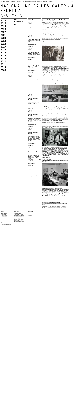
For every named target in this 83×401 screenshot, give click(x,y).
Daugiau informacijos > (32, 30)
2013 (3, 58)
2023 (3, 29)
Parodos (3, 1)
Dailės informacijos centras (29, 1)
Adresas (2, 211)
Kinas (15, 19)
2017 (3, 47)
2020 (3, 38)
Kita (15, 24)
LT (71, 1)
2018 (3, 44)
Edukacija (19, 1)
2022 (3, 32)
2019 (3, 41)
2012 (3, 61)
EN (72, 1)
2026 (3, 20)
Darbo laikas (16, 211)
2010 (3, 67)
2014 (3, 55)
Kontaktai (51, 1)
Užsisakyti (30, 215)
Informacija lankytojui (42, 1)
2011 (3, 64)
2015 (3, 52)
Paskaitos (17, 23)
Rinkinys (8, 1)
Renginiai (13, 1)
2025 (3, 23)
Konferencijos (18, 21)
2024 (3, 26)
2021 (3, 35)
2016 (3, 50)
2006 (3, 70)
